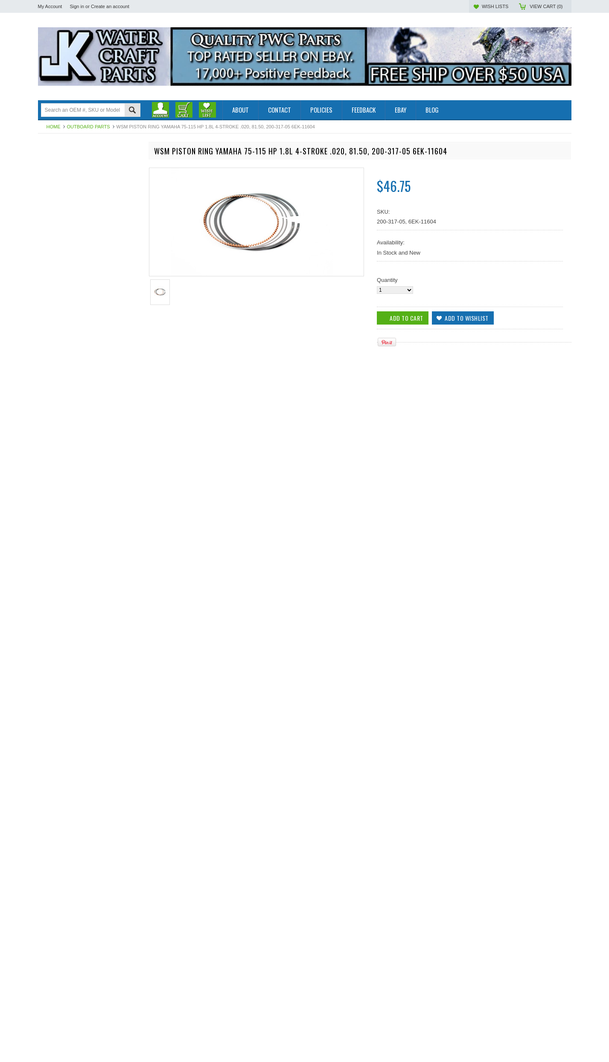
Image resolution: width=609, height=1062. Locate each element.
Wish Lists (495, 6)
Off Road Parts (56, 177)
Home (54, 126)
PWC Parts (51, 170)
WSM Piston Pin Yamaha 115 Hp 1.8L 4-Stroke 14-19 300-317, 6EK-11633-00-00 (88, 684)
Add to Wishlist (129, 589)
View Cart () (546, 6)
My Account (50, 6)
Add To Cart (62, 589)
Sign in (77, 6)
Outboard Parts (88, 126)
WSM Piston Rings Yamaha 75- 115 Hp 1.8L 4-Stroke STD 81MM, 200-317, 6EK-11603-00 (89, 555)
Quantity (387, 280)
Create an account (110, 6)
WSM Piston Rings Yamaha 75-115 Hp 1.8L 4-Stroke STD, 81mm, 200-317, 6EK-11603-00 (89, 942)
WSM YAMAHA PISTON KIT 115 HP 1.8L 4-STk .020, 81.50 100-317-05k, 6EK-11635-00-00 (88, 812)
